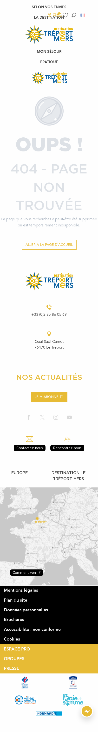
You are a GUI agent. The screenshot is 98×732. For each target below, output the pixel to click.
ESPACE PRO (17, 649)
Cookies (12, 639)
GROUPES (14, 659)
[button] (74, 15)
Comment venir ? (27, 572)
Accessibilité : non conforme (32, 630)
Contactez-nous (29, 448)
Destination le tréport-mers (68, 476)
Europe (19, 473)
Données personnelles (26, 610)
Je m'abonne (47, 397)
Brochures (14, 620)
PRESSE (11, 668)
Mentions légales (21, 590)
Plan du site (15, 600)
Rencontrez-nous (67, 448)
